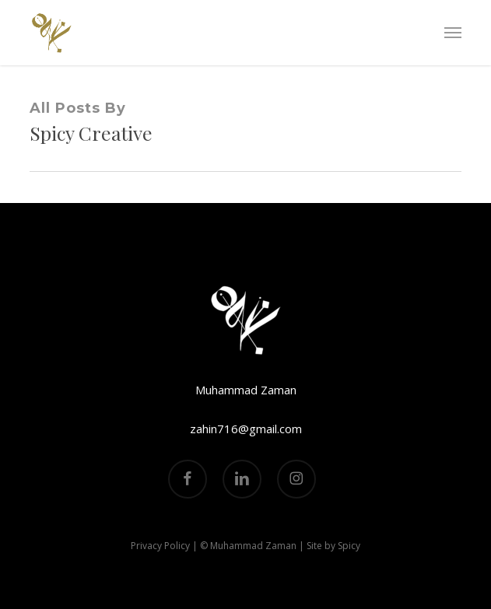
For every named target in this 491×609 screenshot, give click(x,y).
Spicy (349, 545)
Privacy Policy (160, 545)
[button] (452, 32)
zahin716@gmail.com (246, 428)
